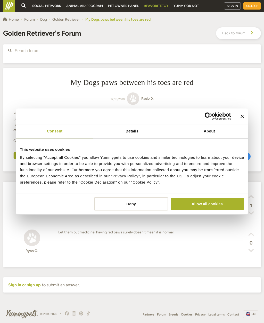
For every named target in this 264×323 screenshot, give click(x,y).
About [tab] (209, 131)
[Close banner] (242, 116)
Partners (148, 314)
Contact (233, 314)
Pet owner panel (123, 6)
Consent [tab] (55, 131)
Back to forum (238, 33)
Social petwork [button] (46, 6)
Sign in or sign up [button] (24, 284)
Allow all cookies (207, 204)
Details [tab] (132, 131)
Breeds (173, 314)
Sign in (232, 6)
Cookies (187, 314)
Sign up (252, 6)
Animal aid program (84, 6)
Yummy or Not (186, 6)
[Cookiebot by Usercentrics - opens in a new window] (208, 116)
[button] (251, 197)
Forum (161, 314)
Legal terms (216, 314)
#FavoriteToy (156, 6)
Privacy (200, 314)
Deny (131, 204)
